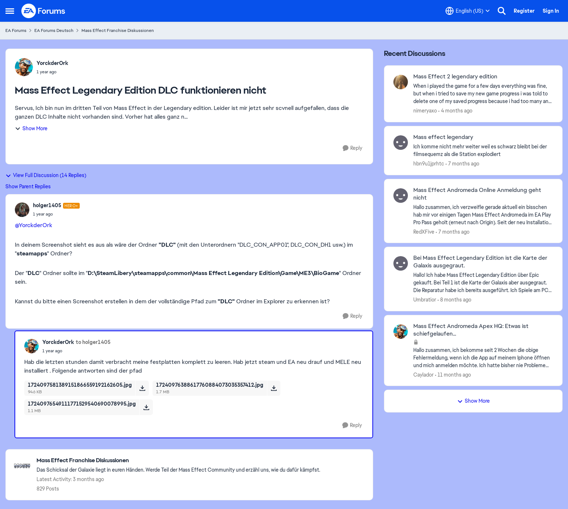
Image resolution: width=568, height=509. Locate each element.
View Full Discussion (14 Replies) (45, 175)
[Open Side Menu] (10, 10)
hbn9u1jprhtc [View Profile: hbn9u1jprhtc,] (428, 163)
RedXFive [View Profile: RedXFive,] (423, 231)
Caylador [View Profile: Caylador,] (423, 374)
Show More (31, 128)
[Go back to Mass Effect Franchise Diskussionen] (178, 460)
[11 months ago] (453, 374)
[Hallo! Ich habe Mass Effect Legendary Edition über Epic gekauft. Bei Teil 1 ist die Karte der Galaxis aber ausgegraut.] (483, 282)
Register (524, 11)
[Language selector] (467, 11)
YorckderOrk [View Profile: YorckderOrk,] (52, 63)
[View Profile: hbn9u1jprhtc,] (400, 142)
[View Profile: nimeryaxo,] (400, 82)
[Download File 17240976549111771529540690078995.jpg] (146, 407)
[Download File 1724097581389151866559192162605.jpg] (142, 388)
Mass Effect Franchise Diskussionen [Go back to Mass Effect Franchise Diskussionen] (118, 30)
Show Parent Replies (28, 186)
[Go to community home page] (43, 11)
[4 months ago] (455, 111)
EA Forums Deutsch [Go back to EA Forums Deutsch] (54, 30)
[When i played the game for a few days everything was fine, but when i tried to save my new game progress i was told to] (483, 93)
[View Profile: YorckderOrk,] (24, 67)
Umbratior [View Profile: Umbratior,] (424, 299)
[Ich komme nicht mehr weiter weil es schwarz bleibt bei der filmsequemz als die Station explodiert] (483, 150)
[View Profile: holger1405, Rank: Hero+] (22, 209)
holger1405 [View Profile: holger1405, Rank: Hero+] (47, 205)
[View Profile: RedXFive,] (400, 195)
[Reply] (352, 148)
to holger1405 (93, 342)
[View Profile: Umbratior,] (400, 263)
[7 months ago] (462, 164)
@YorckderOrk (33, 225)
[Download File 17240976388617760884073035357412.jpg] (273, 388)
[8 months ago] (454, 300)
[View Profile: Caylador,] (400, 331)
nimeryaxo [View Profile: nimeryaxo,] (425, 110)
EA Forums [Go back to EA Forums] (15, 30)
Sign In (551, 11)
